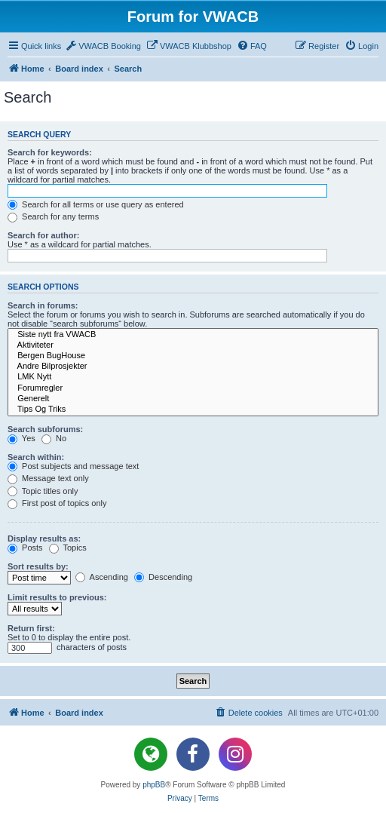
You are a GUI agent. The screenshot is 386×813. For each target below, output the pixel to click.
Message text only (48, 478)
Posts (25, 547)
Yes (21, 438)
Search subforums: (45, 429)
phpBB (153, 785)
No (53, 438)
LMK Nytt (193, 377)
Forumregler (193, 388)
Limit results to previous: (57, 597)
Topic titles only (43, 490)
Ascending (101, 576)
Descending (163, 576)
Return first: (31, 628)
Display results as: (44, 538)
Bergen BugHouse (193, 356)
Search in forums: (43, 305)
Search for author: (43, 235)
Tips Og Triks (193, 409)
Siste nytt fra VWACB (193, 335)
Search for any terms (53, 216)
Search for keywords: (50, 152)
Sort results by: (38, 566)
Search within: (36, 457)
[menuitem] (103, 46)
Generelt (193, 399)
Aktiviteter (193, 345)
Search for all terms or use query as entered (96, 204)
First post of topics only (57, 503)
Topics (68, 547)
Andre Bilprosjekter (193, 366)
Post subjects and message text (73, 466)
